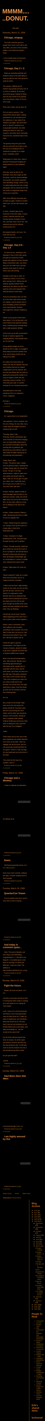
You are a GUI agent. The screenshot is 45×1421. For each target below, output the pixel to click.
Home (17, 1193)
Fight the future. (12, 985)
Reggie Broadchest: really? (40, 1372)
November (39, 1227)
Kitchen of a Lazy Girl (40, 1348)
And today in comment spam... (12, 946)
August (38, 1235)
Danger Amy (38, 1325)
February (39, 1297)
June (38, 1239)
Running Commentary (40, 1377)
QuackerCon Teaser (14, 893)
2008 (36, 1221)
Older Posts (26, 1193)
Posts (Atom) (16, 1198)
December (39, 1223)
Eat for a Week (39, 1341)
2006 (36, 1307)
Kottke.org (19, 1126)
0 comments (6, 240)
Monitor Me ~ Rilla (40, 1355)
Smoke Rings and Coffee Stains (39, 1387)
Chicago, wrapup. (13, 37)
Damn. (7, 860)
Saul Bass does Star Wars (39, 1287)
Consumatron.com (40, 1322)
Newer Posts (7, 1193)
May (37, 1242)
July (37, 1237)
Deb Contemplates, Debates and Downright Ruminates (40, 1333)
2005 (36, 1309)
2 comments (6, 883)
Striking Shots (38, 1393)
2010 (36, 1217)
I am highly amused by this (39, 1293)
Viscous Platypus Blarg (39, 1397)
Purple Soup (38, 1368)
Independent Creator (39, 1345)
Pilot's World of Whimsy (39, 1363)
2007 (36, 1305)
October (38, 1231)
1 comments (6, 63)
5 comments (6, 1066)
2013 (36, 1210)
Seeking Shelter (39, 1382)
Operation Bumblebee (40, 1359)
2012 (36, 1212)
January (38, 1301)
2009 (36, 1219)
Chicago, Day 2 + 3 (14, 68)
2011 (36, 1215)
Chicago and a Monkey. (11, 779)
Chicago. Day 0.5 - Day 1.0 (39, 1257)
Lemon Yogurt (38, 1352)
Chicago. (9, 411)
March (38, 1246)
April (37, 1244)
